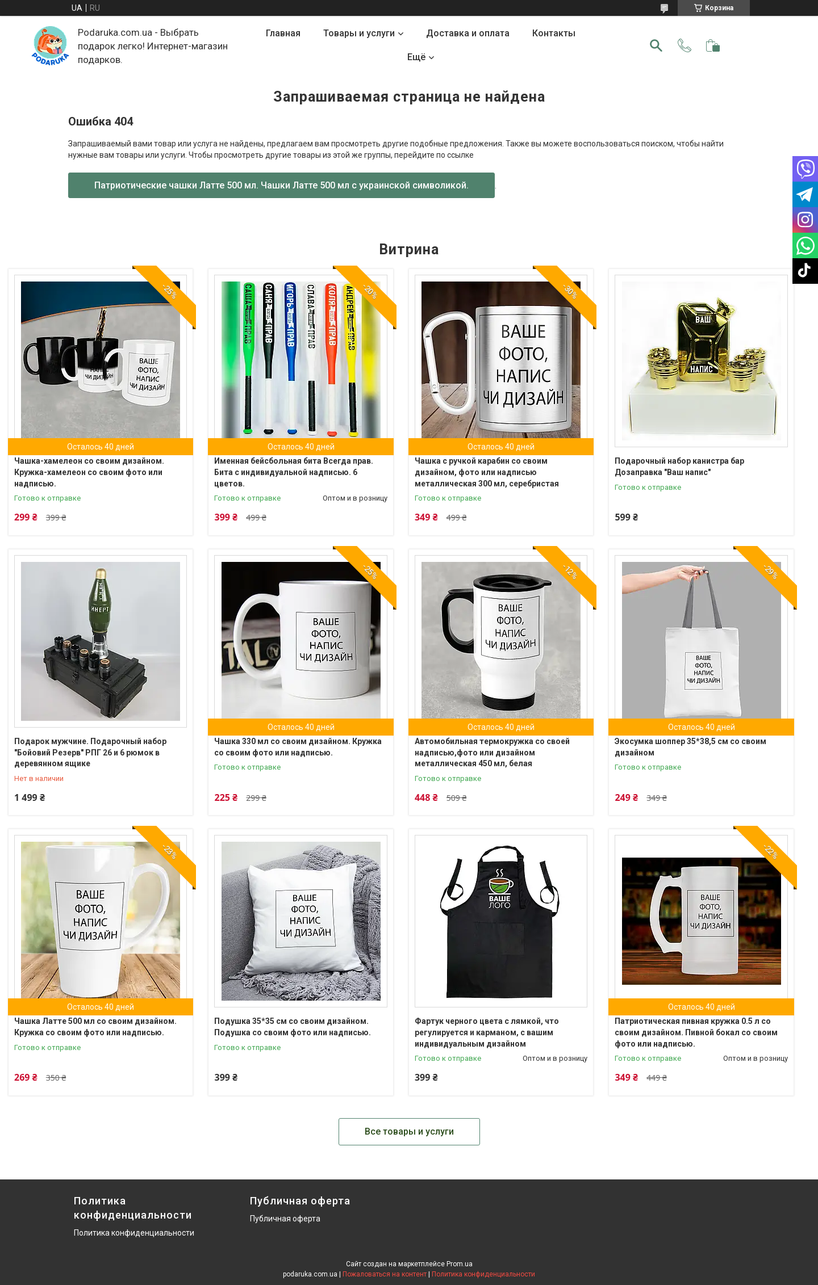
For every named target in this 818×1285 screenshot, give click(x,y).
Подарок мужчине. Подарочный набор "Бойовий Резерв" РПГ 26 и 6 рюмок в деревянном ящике (90, 752)
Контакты (553, 33)
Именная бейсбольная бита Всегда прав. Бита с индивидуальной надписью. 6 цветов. (293, 472)
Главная (283, 33)
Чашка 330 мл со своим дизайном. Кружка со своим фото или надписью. (298, 747)
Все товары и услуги (409, 1131)
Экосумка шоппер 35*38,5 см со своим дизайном (690, 747)
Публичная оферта (285, 1218)
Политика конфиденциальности (134, 1232)
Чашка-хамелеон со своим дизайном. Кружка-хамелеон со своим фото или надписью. (89, 472)
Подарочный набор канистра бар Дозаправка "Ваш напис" (679, 466)
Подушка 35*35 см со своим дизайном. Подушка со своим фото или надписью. (292, 1027)
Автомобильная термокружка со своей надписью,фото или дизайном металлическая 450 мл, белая (492, 752)
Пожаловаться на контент (385, 1274)
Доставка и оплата (468, 33)
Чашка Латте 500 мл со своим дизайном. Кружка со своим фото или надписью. (95, 1027)
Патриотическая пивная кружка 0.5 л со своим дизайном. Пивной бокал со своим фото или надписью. (696, 1032)
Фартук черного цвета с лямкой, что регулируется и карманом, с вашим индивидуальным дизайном (487, 1032)
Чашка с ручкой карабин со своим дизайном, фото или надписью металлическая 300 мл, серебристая (487, 472)
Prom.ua (459, 1264)
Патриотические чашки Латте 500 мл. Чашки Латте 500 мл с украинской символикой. (281, 185)
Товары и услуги (359, 33)
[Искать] (656, 45)
